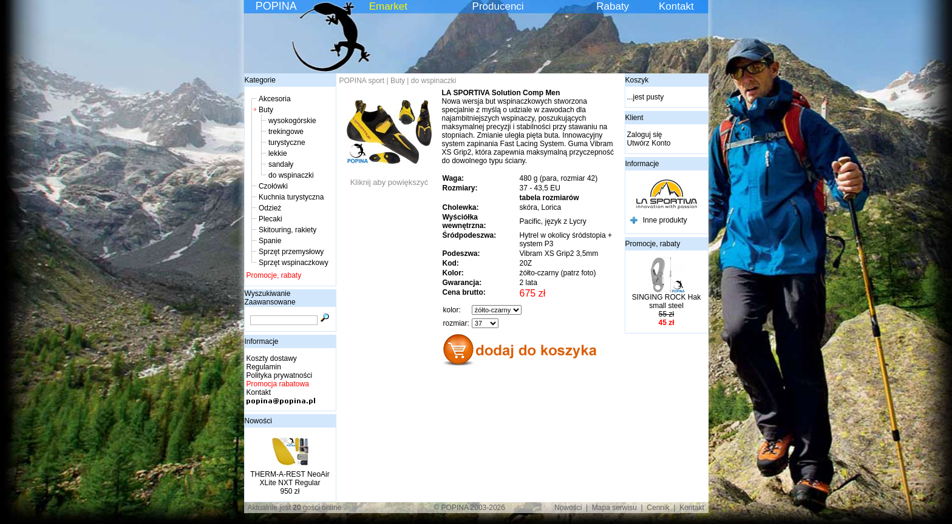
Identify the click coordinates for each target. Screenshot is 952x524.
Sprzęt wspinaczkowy (293, 262)
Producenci (498, 6)
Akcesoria (275, 99)
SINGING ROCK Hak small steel (666, 301)
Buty (266, 110)
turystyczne (286, 142)
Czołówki (273, 186)
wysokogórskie (292, 120)
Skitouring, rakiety (287, 230)
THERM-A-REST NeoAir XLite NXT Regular (289, 478)
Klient (634, 117)
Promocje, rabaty (274, 275)
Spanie (270, 241)
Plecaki (270, 219)
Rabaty (612, 6)
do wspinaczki (291, 175)
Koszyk (637, 80)
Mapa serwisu (614, 507)
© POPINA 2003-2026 (469, 507)
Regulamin (263, 367)
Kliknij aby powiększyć (389, 178)
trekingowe (286, 131)
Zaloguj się (644, 134)
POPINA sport (362, 80)
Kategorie (260, 80)
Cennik (658, 507)
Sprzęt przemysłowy (291, 251)
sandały (280, 164)
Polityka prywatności (279, 375)
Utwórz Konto (649, 143)
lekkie (277, 153)
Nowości (258, 421)
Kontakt (676, 6)
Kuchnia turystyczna (291, 197)
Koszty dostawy (271, 358)
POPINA (276, 6)
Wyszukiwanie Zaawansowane (270, 297)
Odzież (270, 208)
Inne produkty (665, 220)
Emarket (388, 6)
